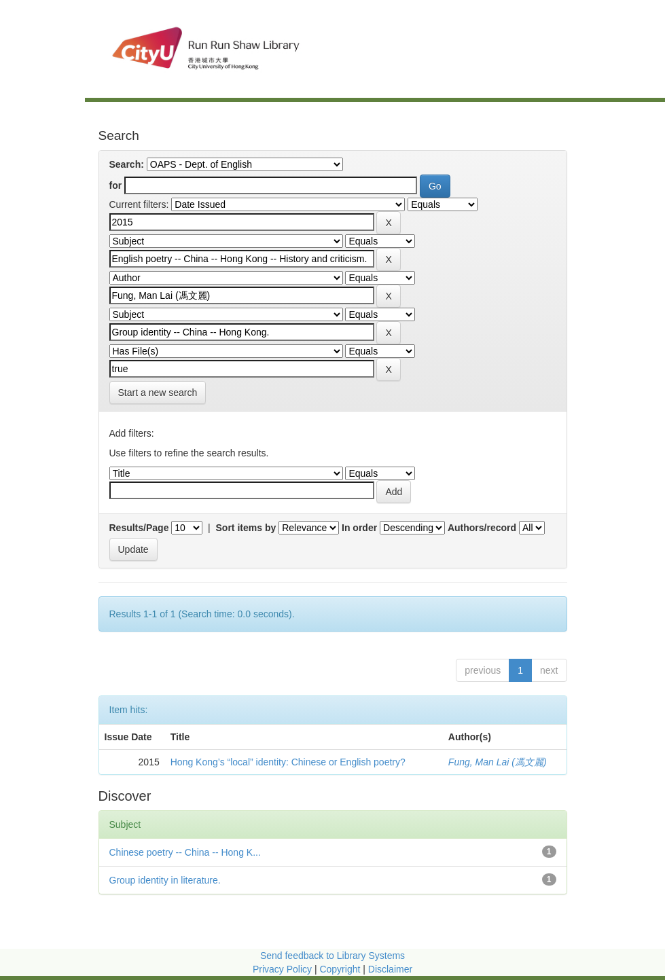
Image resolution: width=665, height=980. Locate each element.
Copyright (341, 969)
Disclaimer (390, 969)
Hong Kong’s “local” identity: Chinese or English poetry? (288, 762)
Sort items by (246, 527)
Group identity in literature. (165, 880)
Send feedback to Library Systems (332, 955)
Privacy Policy (282, 969)
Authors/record (482, 527)
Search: (126, 164)
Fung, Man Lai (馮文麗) (497, 762)
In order (359, 527)
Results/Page (139, 527)
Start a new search (158, 392)
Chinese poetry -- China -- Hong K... (185, 852)
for (115, 185)
